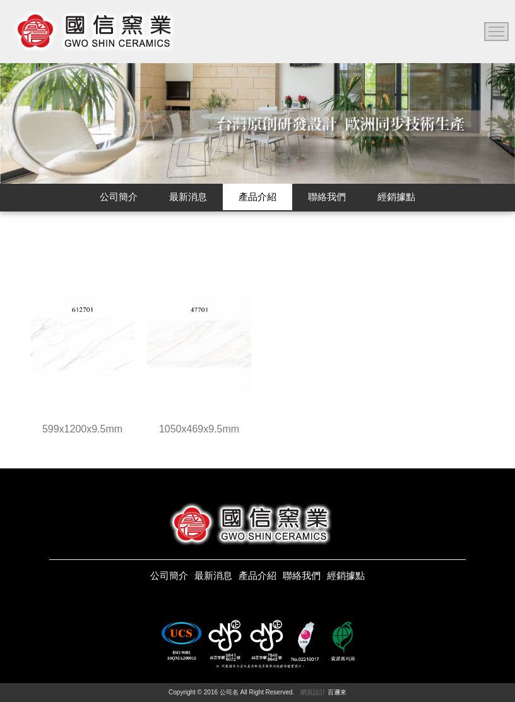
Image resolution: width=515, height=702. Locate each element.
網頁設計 (313, 692)
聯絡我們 (302, 575)
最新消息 (213, 575)
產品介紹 (257, 575)
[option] (257, 123)
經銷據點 (346, 575)
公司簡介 (169, 575)
